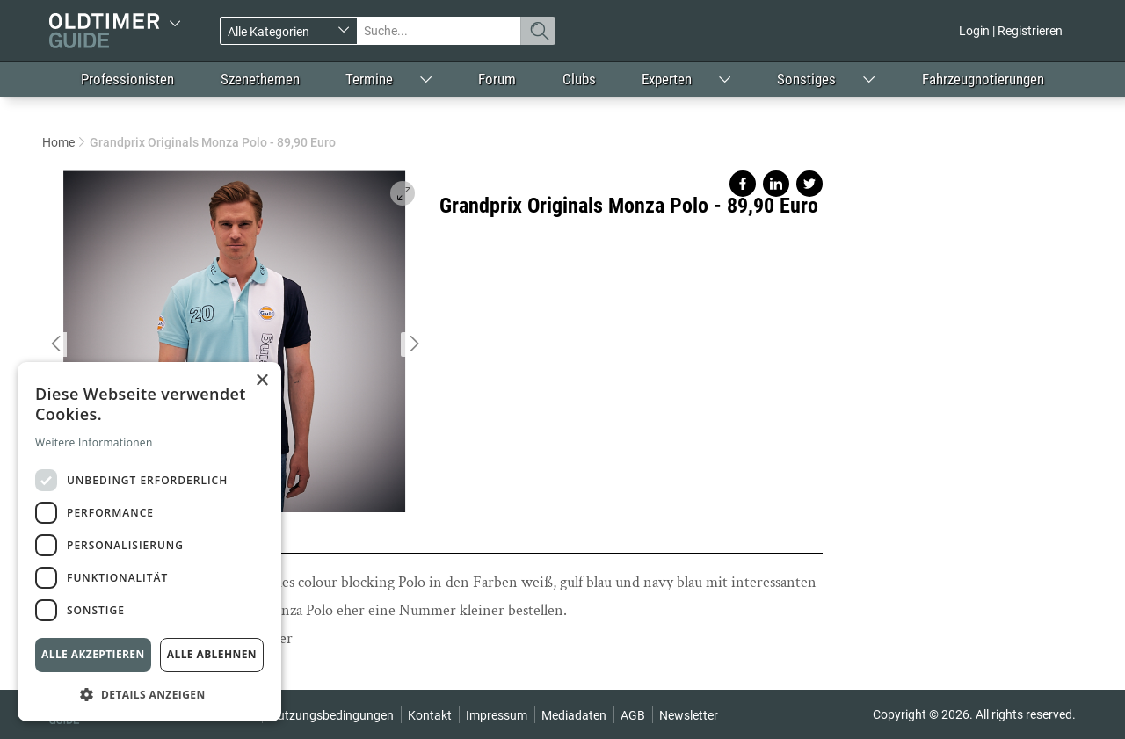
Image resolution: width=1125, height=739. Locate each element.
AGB (633, 715)
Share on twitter (809, 183)
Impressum (496, 715)
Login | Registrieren (1011, 31)
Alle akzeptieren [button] (93, 654)
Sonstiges (806, 79)
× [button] (261, 381)
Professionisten (127, 79)
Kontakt (430, 715)
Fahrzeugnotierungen (983, 79)
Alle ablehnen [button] (212, 654)
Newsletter (688, 715)
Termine (369, 79)
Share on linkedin (776, 183)
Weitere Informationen (94, 442)
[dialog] (149, 541)
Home (58, 142)
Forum (497, 79)
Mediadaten (573, 715)
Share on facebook (742, 183)
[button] (149, 694)
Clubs (579, 79)
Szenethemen (260, 79)
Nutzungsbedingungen (331, 715)
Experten (667, 79)
